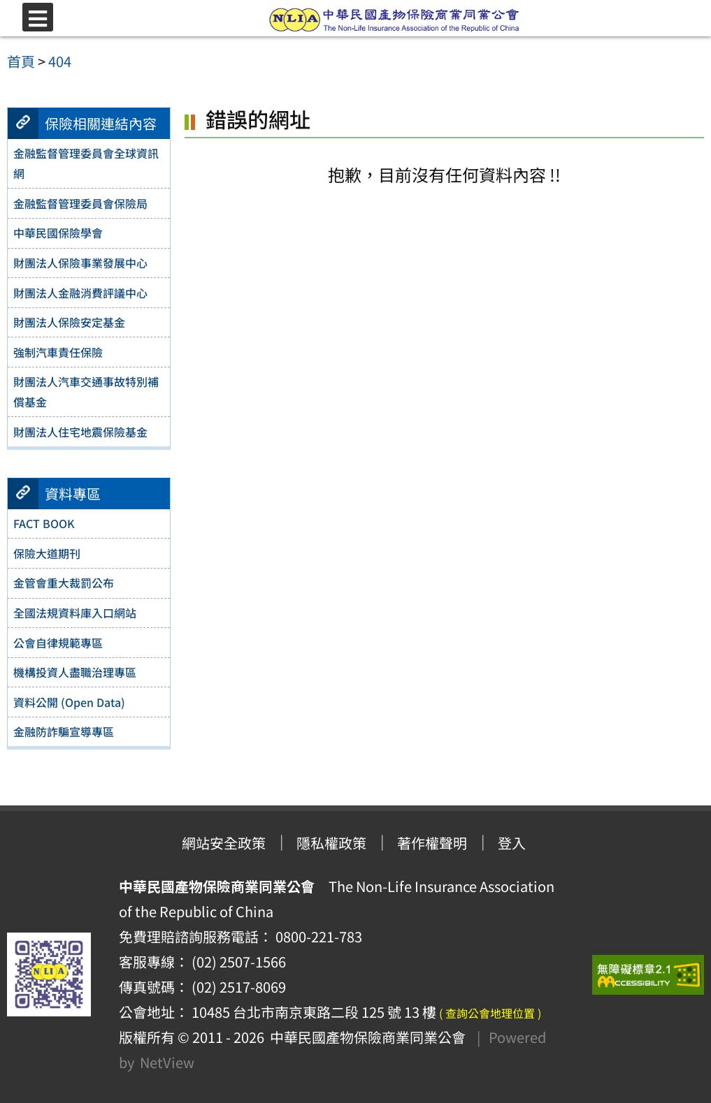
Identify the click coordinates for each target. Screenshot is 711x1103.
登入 (512, 843)
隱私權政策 (331, 843)
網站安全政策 (224, 843)
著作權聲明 (432, 843)
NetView (167, 1062)
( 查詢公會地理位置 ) (490, 1013)
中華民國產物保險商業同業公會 (365, 1037)
